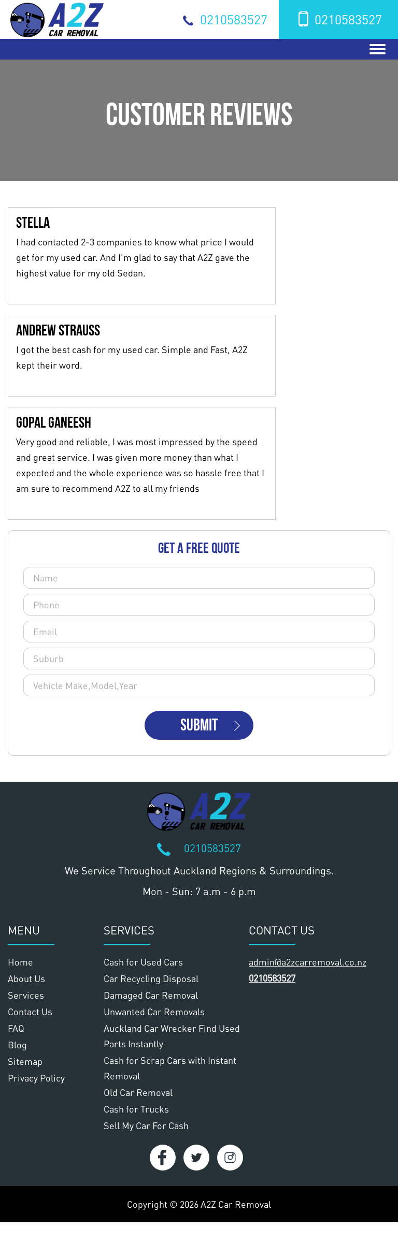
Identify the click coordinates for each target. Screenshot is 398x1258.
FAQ (16, 1028)
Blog (17, 1044)
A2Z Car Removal (236, 1204)
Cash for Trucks (136, 1109)
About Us (26, 978)
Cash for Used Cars (143, 962)
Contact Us (30, 1011)
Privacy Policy (36, 1078)
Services (26, 995)
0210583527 (233, 19)
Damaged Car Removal (151, 995)
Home (20, 962)
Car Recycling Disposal (151, 978)
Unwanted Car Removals (154, 1011)
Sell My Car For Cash (146, 1125)
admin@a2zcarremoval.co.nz (307, 962)
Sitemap (25, 1061)
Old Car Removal (138, 1092)
